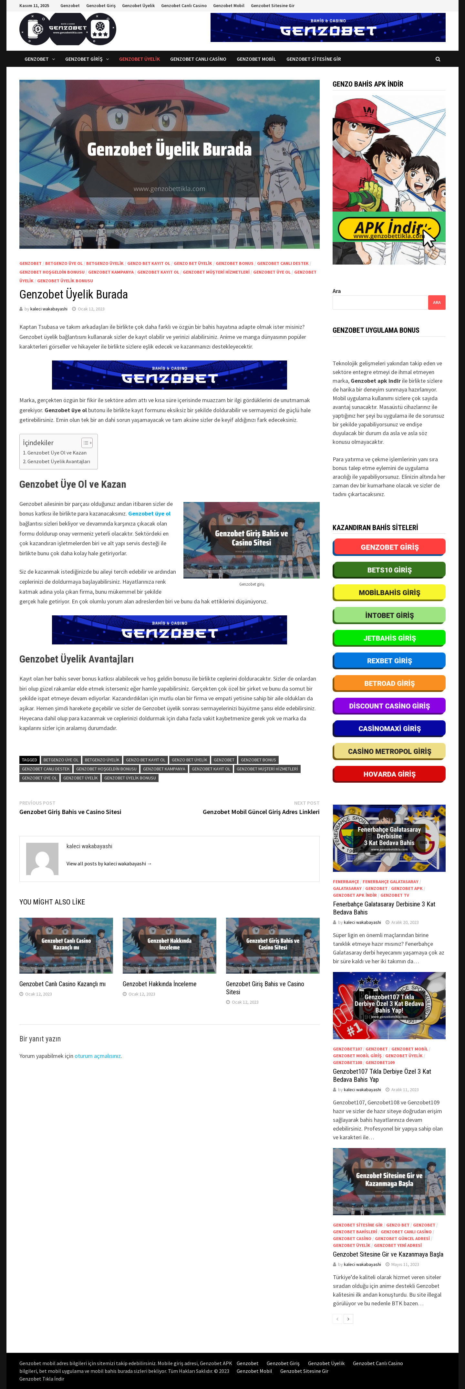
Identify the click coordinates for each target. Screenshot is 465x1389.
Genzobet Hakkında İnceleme (160, 984)
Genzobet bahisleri (355, 1232)
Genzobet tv (394, 895)
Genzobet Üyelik (138, 5)
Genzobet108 (347, 1062)
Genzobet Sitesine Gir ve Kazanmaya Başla (388, 1254)
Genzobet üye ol (272, 272)
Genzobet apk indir (355, 895)
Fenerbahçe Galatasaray (390, 881)
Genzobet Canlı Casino (184, 5)
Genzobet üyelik (80, 778)
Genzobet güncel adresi (402, 1238)
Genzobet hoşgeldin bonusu (52, 272)
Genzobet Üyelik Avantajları (59, 461)
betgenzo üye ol (64, 263)
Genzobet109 (380, 1062)
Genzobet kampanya (111, 272)
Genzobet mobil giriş (357, 1056)
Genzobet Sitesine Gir (272, 5)
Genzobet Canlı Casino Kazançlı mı (62, 984)
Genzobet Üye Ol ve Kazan (57, 452)
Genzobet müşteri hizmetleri (216, 272)
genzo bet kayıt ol (148, 263)
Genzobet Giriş (101, 5)
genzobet (30, 263)
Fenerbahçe (346, 881)
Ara (337, 291)
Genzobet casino (352, 1238)
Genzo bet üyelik (193, 263)
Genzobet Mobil (228, 5)
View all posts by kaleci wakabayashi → (109, 863)
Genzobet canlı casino (406, 1232)
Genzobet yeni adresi (398, 1245)
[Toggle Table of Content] (84, 442)
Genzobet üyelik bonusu (65, 281)
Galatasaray (347, 888)
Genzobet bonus (234, 263)
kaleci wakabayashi (48, 309)
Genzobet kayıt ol (158, 272)
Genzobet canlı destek (283, 263)
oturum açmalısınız (98, 1056)
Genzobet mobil (409, 1049)
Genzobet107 (347, 1049)
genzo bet (397, 1225)
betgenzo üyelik (105, 263)
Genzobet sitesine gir (358, 1225)
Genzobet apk (407, 888)
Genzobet (70, 5)
